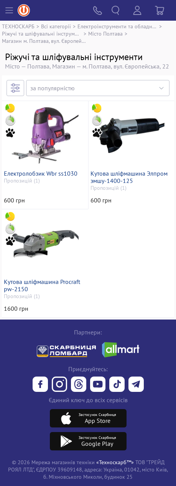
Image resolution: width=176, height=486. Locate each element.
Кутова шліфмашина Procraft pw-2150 (42, 285)
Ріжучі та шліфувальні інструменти (42, 33)
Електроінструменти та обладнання (117, 26)
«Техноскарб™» (115, 462)
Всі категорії (56, 26)
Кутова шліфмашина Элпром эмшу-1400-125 (129, 177)
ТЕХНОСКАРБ (18, 26)
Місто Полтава (105, 33)
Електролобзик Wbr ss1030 (40, 173)
